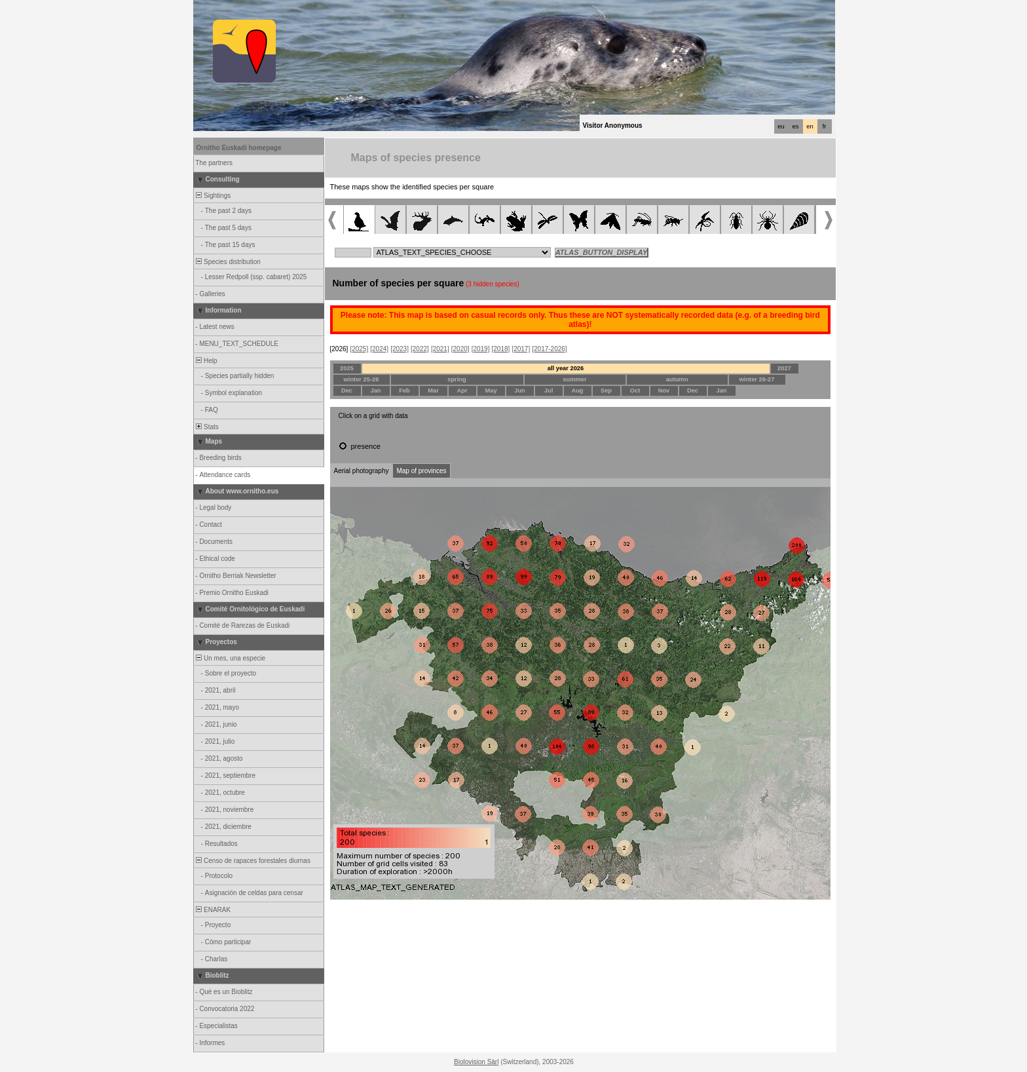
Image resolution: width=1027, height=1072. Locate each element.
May (490, 390)
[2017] (521, 349)
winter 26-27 (757, 379)
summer (574, 379)
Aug (577, 390)
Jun (519, 390)
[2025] (359, 349)
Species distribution (228, 261)
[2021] (440, 349)
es (796, 126)
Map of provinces (421, 470)
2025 (347, 368)
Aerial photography (361, 470)
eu (780, 126)
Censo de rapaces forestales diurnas (252, 860)
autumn (677, 379)
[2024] (379, 349)
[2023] (399, 349)
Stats (207, 427)
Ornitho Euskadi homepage (239, 147)
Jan (375, 390)
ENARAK (213, 909)
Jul (548, 390)
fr (825, 126)
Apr (462, 390)
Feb (404, 390)
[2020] (460, 349)
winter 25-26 (361, 379)
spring (456, 379)
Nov (664, 390)
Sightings (213, 195)
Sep (606, 390)
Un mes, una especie (230, 658)
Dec (346, 390)
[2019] (481, 349)
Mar (433, 390)
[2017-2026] (549, 349)
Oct (635, 390)
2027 (784, 368)
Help (206, 360)
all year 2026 (566, 368)
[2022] (420, 349)
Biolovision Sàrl (476, 1061)
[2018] (501, 349)
